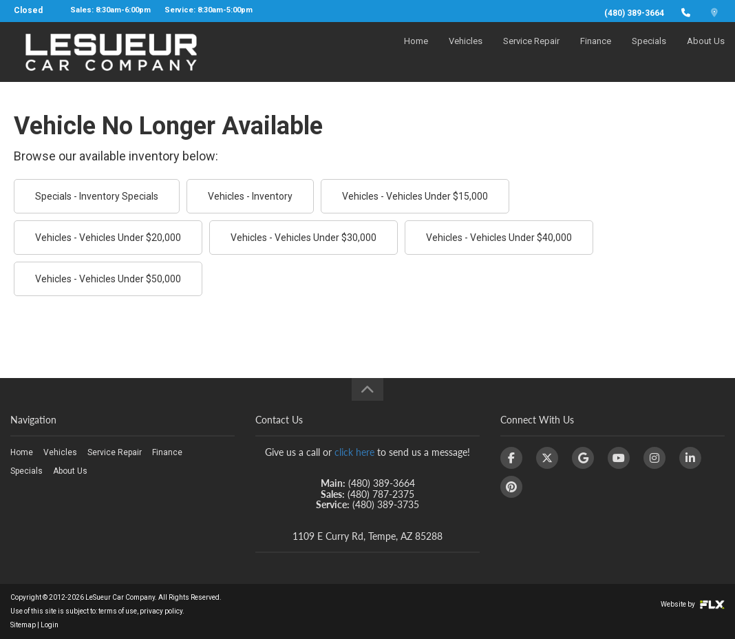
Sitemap (23, 625)
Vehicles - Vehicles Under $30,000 (303, 237)
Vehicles (465, 53)
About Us (706, 53)
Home (416, 53)
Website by (693, 604)
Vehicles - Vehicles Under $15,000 (415, 196)
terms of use (117, 611)
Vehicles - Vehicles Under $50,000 (108, 278)
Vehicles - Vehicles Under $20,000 (108, 237)
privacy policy (161, 611)
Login (49, 625)
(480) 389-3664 (634, 13)
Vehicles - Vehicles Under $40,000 (499, 237)
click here (354, 452)
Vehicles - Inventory (250, 196)
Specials (649, 53)
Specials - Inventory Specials (96, 196)
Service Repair (531, 53)
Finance (595, 53)
